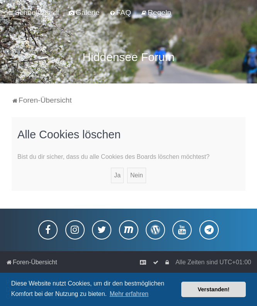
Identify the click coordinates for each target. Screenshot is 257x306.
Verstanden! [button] (214, 289)
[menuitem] (84, 13)
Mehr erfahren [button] (129, 294)
